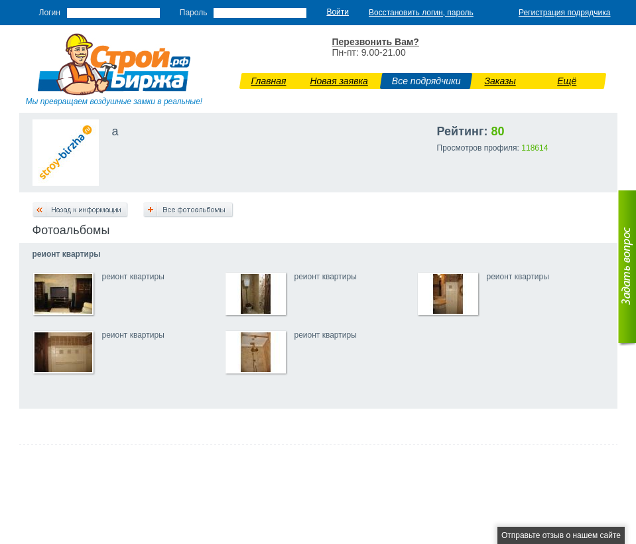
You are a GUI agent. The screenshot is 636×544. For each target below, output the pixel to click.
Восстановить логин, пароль (421, 12)
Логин (49, 12)
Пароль (194, 12)
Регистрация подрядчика (565, 12)
